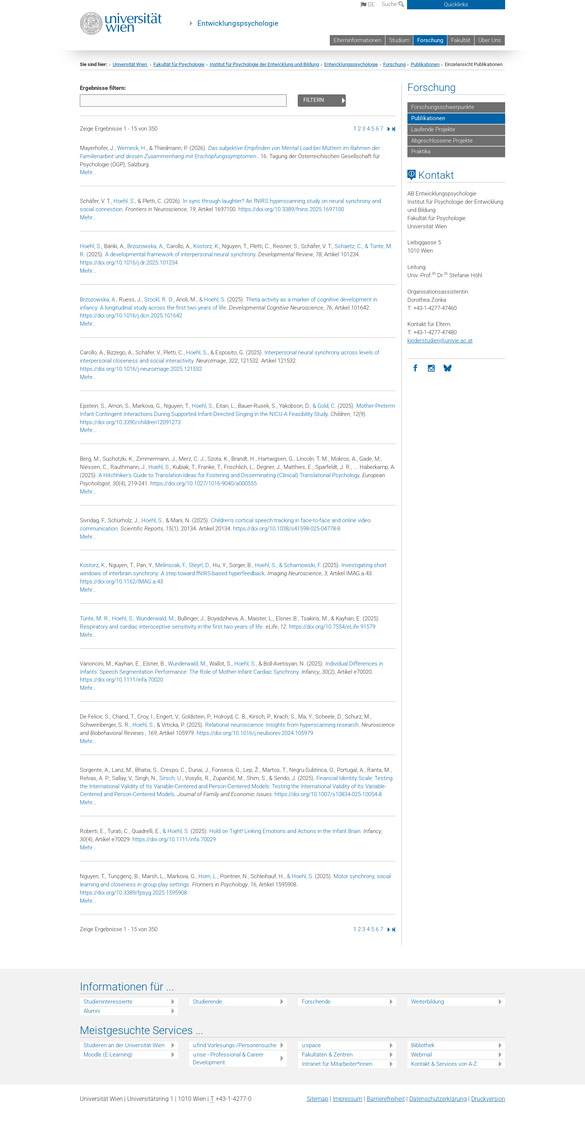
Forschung (430, 40)
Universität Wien (130, 64)
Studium (399, 40)
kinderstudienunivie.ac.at (440, 340)
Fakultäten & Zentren (327, 1054)
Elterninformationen (357, 40)
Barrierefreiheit (386, 1098)
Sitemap (317, 1098)
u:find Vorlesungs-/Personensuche (234, 1045)
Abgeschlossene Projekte (442, 140)
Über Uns (489, 40)
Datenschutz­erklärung (438, 1098)
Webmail (421, 1054)
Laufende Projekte (433, 129)
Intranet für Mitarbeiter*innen (337, 1064)
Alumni (92, 1011)
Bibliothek (422, 1045)
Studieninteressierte (108, 1001)
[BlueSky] (447, 368)
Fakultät (460, 40)
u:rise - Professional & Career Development (228, 1058)
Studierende (207, 1001)
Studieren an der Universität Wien (124, 1045)
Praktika (421, 151)
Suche (393, 4)
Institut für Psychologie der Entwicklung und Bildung (264, 64)
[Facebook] (415, 368)
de (368, 4)
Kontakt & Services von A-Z (444, 1064)
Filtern (313, 100)
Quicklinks (456, 4)
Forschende (316, 1001)
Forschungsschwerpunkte (442, 107)
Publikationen (425, 64)
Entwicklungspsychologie (237, 23)
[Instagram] (431, 368)
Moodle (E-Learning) (108, 1054)
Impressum (347, 1098)
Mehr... (88, 172)
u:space (311, 1045)
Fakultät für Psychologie (178, 64)
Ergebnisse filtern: (103, 88)
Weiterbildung (427, 1001)
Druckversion (488, 1098)
